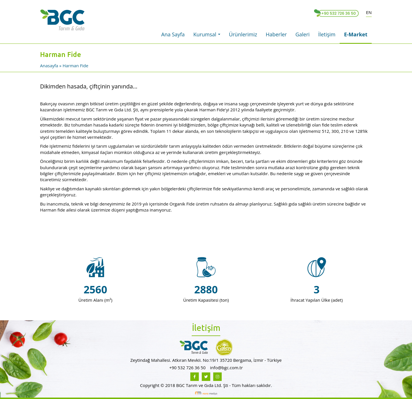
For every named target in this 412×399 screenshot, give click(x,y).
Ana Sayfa (173, 34)
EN (369, 12)
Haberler (276, 34)
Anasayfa (49, 65)
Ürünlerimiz (243, 34)
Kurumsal (208, 36)
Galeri (302, 34)
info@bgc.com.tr (226, 367)
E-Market (355, 34)
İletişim (326, 34)
